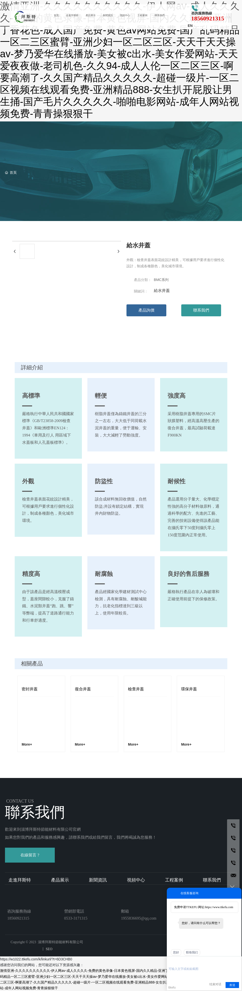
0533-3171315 (75, 918)
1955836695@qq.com (138, 918)
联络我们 (192, 952)
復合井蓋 (83, 689)
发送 (232, 985)
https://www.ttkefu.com (219, 907)
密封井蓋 (30, 689)
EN (188, 26)
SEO (48, 949)
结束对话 (215, 984)
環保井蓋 (189, 689)
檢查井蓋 (136, 689)
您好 (176, 952)
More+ (27, 744)
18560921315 (204, 19)
